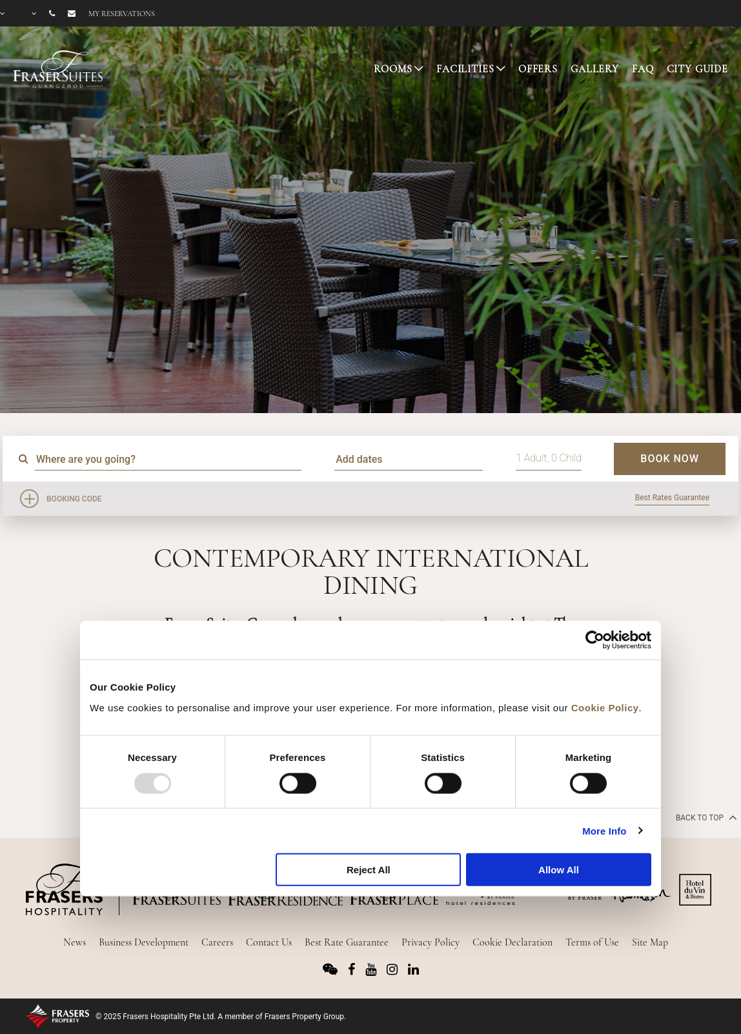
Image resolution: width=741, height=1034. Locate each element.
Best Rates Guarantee (672, 497)
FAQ (643, 69)
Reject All (369, 869)
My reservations (121, 13)
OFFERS (538, 69)
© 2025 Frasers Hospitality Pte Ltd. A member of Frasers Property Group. (221, 1016)
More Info (604, 830)
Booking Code (74, 498)
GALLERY (595, 69)
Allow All (558, 869)
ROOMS (393, 69)
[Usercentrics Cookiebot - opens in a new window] (594, 640)
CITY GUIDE (698, 69)
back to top (705, 817)
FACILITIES (465, 69)
